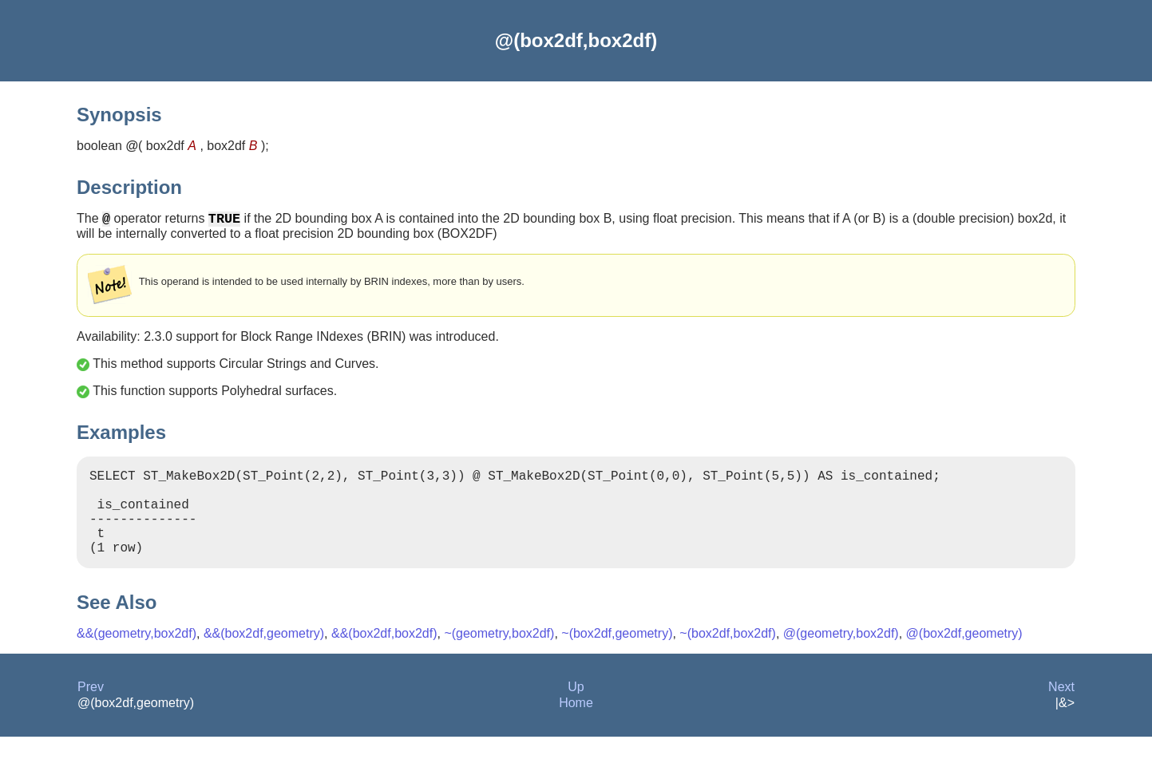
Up (576, 709)
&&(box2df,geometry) (264, 655)
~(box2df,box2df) (727, 655)
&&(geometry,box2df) (136, 655)
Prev (90, 709)
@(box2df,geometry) (964, 655)
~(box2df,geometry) (616, 655)
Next (1061, 709)
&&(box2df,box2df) (384, 655)
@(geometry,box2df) (841, 655)
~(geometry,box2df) (499, 655)
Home (576, 725)
